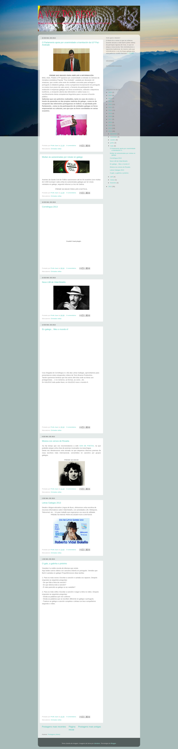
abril (112, 177)
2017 (110, 119)
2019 (110, 113)
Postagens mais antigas (89, 726)
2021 (110, 107)
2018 (110, 116)
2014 (110, 128)
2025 (110, 95)
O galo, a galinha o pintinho (54, 563)
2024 (110, 98)
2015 (110, 125)
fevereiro (113, 183)
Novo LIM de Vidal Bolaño (54, 282)
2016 (110, 122)
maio (112, 146)
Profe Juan (55, 145)
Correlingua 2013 (50, 207)
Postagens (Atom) (54, 734)
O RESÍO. (130, 53)
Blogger (113, 743)
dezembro (113, 134)
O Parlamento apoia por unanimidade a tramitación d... (122, 149)
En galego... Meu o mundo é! (55, 329)
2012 (110, 186)
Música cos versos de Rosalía (55, 441)
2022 (110, 104)
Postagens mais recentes (54, 726)
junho (112, 143)
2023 (110, 101)
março (112, 180)
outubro (113, 140)
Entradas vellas (56, 149)
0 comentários (71, 145)
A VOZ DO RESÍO (67, 14)
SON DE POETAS (86, 446)
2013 (110, 131)
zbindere (97, 743)
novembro (113, 137)
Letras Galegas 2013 (51, 503)
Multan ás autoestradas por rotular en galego (62, 157)
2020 (110, 110)
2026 (110, 92)
